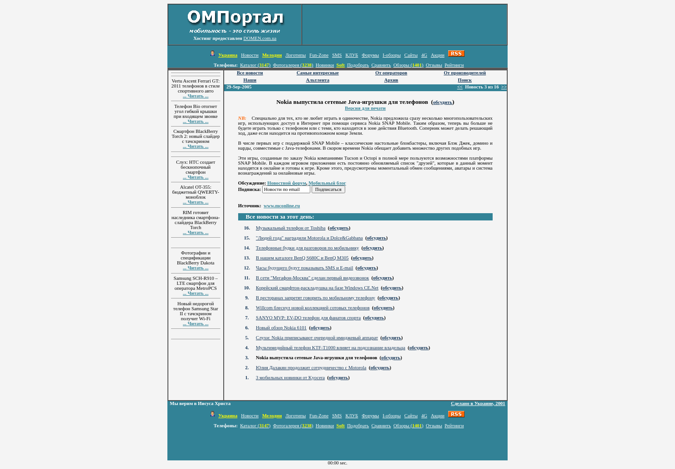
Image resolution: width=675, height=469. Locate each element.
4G (424, 55)
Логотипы (295, 55)
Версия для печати (365, 108)
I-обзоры (391, 55)
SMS (337, 55)
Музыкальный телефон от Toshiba (290, 227)
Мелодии (272, 55)
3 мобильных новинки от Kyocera (290, 377)
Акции (438, 55)
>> (504, 86)
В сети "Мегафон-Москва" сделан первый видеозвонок (312, 277)
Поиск (465, 80)
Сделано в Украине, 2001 (478, 403)
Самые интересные (318, 72)
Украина (227, 55)
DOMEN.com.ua (260, 38)
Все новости (250, 72)
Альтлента (317, 80)
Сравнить (381, 65)
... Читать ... (196, 95)
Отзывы (434, 65)
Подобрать (358, 65)
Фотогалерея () (293, 65)
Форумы (370, 55)
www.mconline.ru (282, 205)
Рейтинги (454, 65)
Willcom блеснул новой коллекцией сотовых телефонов (313, 307)
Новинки (325, 65)
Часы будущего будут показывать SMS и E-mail (304, 267)
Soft (340, 65)
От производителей (465, 72)
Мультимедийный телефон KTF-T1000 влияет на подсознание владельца (330, 347)
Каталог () (255, 65)
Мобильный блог (327, 183)
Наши (249, 80)
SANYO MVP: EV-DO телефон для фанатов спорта (308, 317)
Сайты (410, 55)
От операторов (391, 72)
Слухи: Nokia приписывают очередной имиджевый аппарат (317, 337)
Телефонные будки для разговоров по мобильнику (307, 247)
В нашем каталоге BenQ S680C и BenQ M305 (302, 257)
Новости (250, 55)
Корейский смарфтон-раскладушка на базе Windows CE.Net (317, 287)
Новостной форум (286, 183)
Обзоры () (408, 65)
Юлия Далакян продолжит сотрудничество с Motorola (311, 367)
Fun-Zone (318, 55)
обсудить (442, 102)
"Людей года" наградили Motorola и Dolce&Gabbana (309, 237)
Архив (391, 80)
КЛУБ (351, 55)
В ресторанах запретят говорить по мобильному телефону (315, 297)
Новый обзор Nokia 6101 (281, 327)
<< (460, 86)
